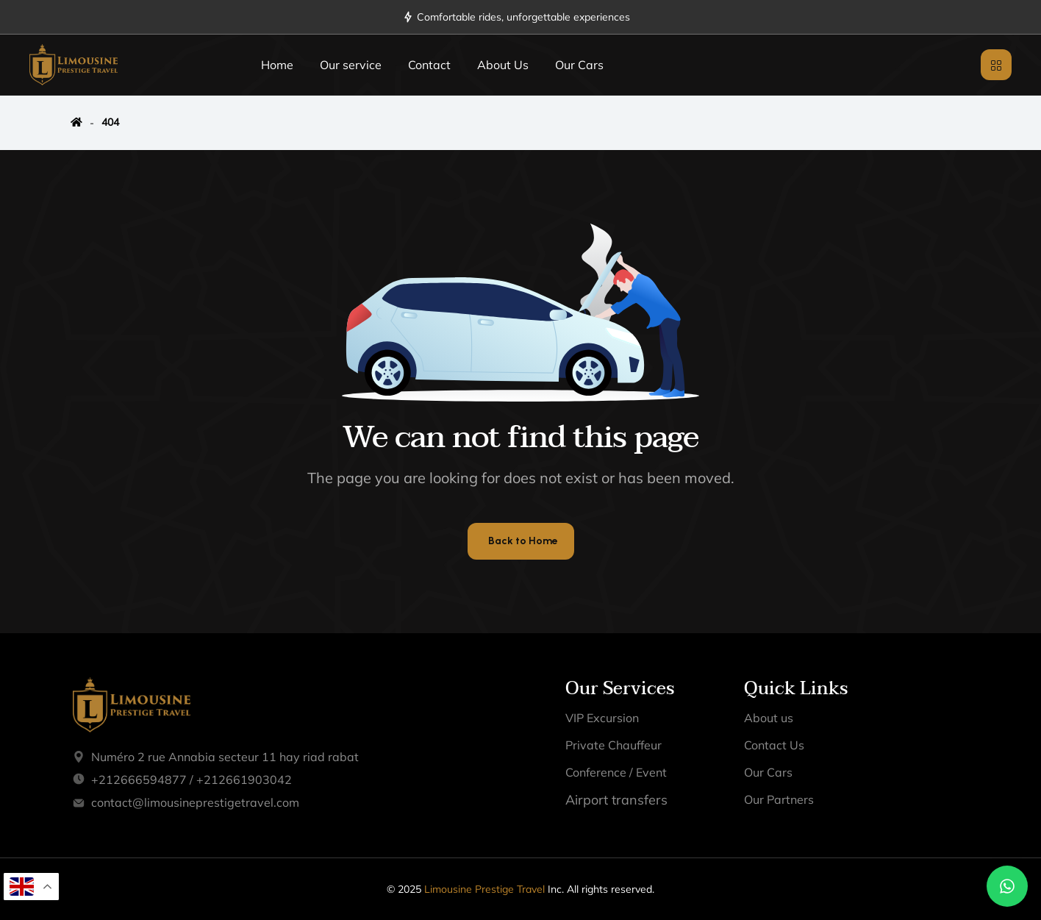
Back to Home (523, 541)
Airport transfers (616, 799)
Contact (429, 64)
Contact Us (774, 745)
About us (768, 717)
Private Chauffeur (613, 745)
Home (277, 64)
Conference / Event (616, 772)
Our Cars (579, 64)
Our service (351, 64)
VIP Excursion (602, 717)
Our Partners (779, 799)
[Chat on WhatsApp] (1007, 886)
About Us (503, 64)
